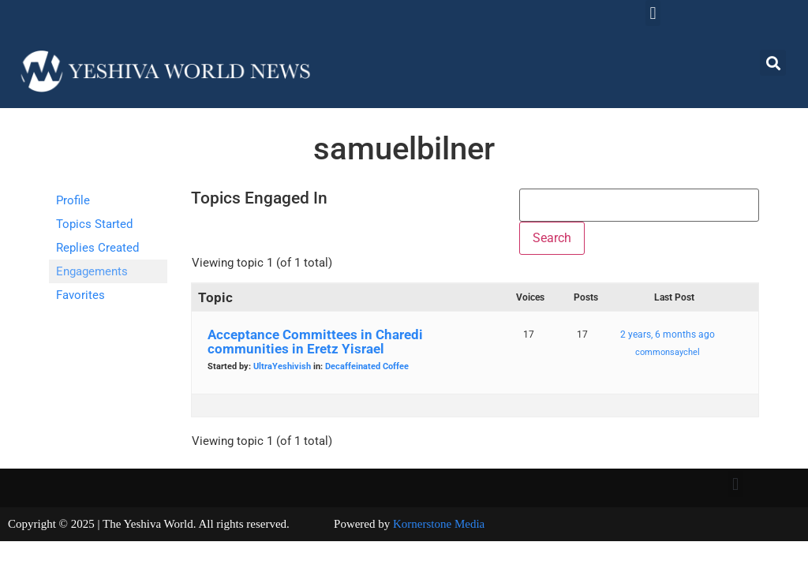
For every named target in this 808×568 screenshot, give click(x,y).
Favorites (80, 295)
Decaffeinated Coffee (367, 366)
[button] (652, 13)
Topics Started (94, 224)
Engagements (92, 271)
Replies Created (97, 248)
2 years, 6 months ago (667, 334)
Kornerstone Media (438, 524)
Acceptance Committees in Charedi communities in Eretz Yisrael (315, 342)
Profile (73, 200)
